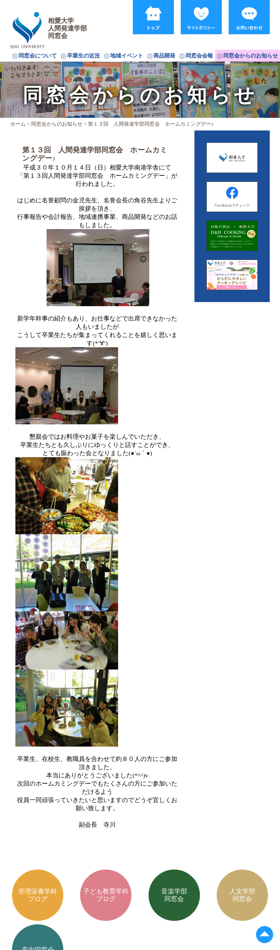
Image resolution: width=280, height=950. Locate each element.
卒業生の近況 (83, 56)
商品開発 (164, 56)
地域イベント (126, 56)
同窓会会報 (199, 56)
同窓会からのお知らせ (250, 56)
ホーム (18, 124)
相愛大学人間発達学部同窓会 (28, 22)
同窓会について (37, 56)
